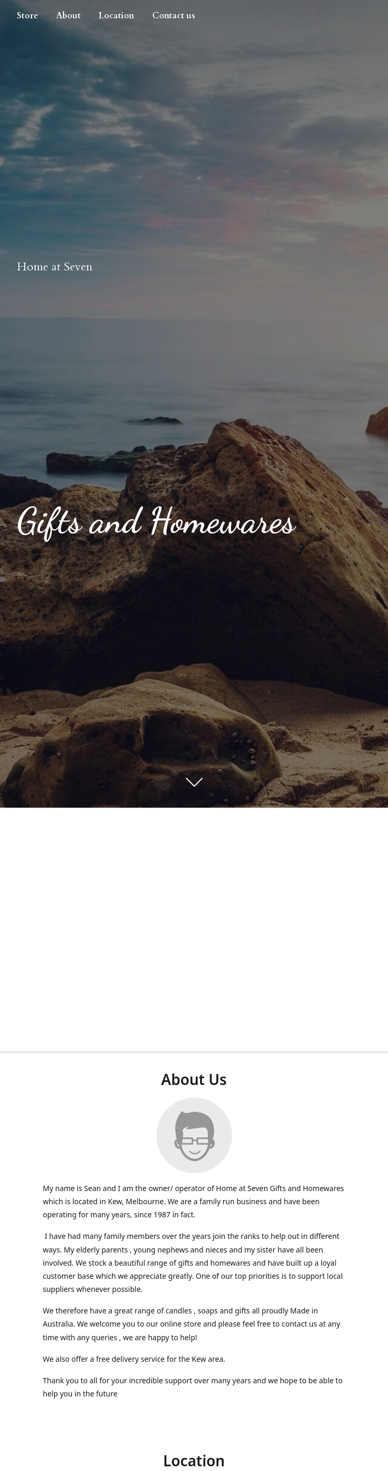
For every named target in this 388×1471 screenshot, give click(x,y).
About (68, 16)
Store (27, 16)
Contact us (173, 16)
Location (116, 16)
